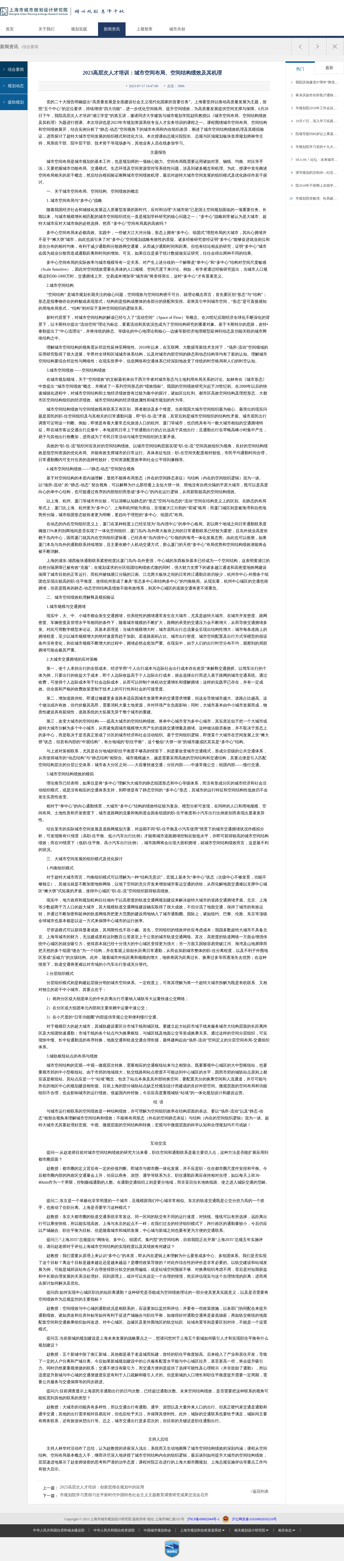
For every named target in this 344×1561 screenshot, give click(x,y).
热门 (300, 69)
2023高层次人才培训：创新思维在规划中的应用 (102, 1487)
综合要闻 (12, 69)
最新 (329, 68)
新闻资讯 (112, 29)
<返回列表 (259, 1492)
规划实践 (79, 29)
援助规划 (12, 102)
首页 (10, 29)
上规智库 (144, 29)
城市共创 (177, 29)
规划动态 (12, 86)
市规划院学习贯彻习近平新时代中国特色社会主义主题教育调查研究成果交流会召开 (134, 1495)
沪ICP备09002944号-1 (203, 1519)
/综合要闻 (29, 47)
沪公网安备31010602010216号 (254, 1519)
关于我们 (46, 29)
